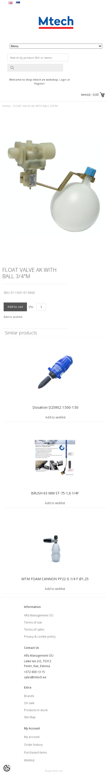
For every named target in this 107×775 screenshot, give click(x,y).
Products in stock (36, 710)
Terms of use (33, 622)
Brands (29, 696)
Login (62, 79)
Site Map (30, 717)
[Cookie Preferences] (6, 768)
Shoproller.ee (54, 771)
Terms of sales (34, 629)
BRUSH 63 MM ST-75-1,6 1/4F (55, 493)
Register (39, 83)
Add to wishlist (13, 317)
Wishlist (29, 760)
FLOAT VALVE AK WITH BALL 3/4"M (35, 106)
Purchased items (35, 752)
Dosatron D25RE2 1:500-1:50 (55, 407)
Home (6, 106)
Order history (33, 745)
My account (32, 737)
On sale (29, 703)
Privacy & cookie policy (40, 636)
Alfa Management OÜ (38, 615)
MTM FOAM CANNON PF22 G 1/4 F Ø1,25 (55, 579)
